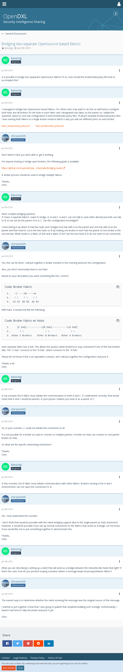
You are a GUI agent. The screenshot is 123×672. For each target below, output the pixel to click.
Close (20, 668)
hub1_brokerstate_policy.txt (16, 125)
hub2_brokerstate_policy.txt (50, 125)
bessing (9, 48)
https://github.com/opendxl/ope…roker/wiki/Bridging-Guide (32, 168)
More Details (8, 668)
